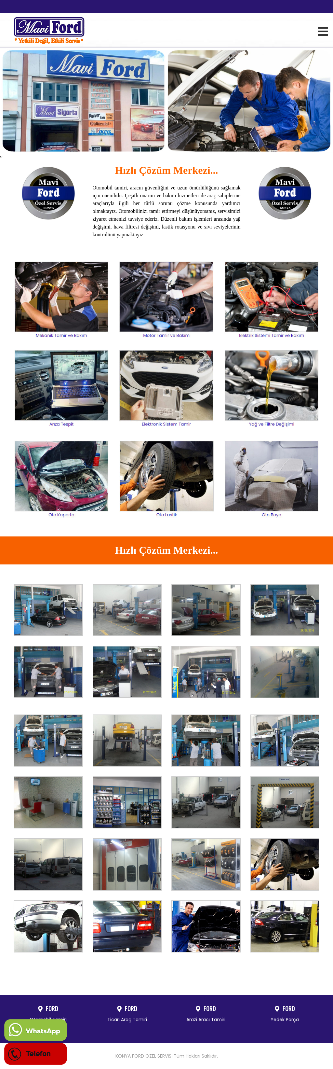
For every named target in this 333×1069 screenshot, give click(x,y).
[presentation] (0, 156)
